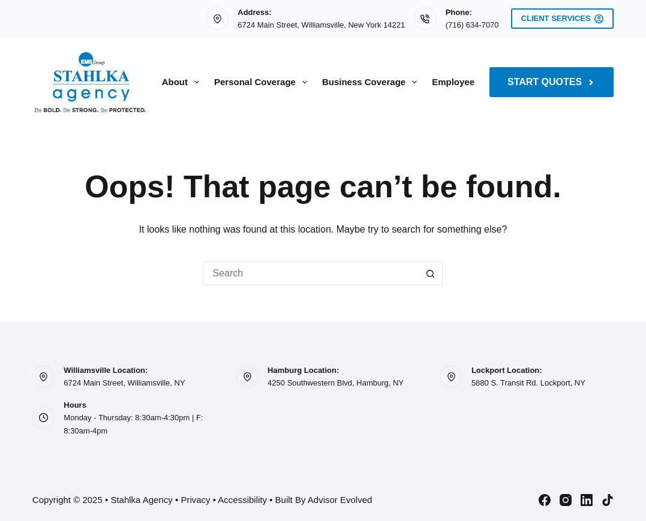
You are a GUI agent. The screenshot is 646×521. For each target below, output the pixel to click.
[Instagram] (566, 500)
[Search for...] (311, 273)
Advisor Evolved (340, 500)
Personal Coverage (263, 82)
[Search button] (431, 273)
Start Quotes (551, 82)
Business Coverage (372, 82)
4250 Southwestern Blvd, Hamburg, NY (336, 382)
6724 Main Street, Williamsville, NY (124, 382)
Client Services (562, 18)
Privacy (195, 500)
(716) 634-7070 (472, 24)
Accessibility (242, 500)
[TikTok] (608, 500)
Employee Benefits (472, 82)
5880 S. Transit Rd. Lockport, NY (528, 382)
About (183, 82)
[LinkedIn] (587, 500)
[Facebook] (545, 500)
